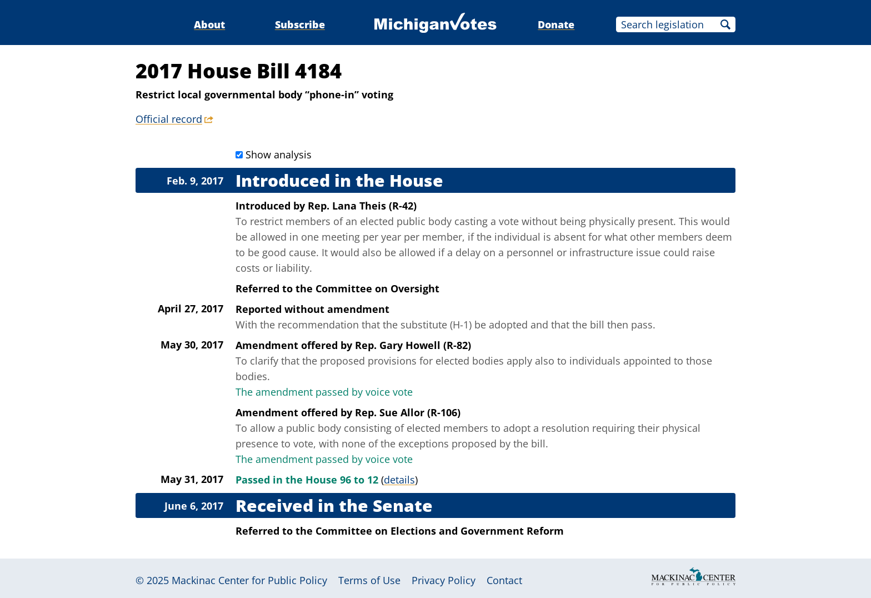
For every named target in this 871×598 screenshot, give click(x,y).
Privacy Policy (443, 580)
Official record (169, 119)
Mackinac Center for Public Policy (249, 580)
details (399, 479)
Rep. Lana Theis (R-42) (362, 205)
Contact (504, 580)
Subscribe (300, 24)
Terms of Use (369, 580)
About (209, 24)
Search (725, 24)
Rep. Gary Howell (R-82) (413, 345)
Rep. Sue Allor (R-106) (407, 412)
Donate (556, 24)
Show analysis (279, 154)
